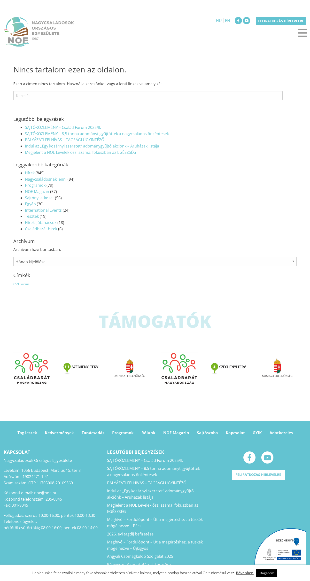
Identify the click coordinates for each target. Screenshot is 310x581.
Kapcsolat (235, 432)
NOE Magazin (37, 191)
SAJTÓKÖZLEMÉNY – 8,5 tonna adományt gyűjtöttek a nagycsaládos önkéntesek (97, 133)
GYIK (257, 432)
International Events (43, 210)
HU (219, 20)
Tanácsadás (93, 432)
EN (227, 20)
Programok (35, 185)
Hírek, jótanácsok (40, 222)
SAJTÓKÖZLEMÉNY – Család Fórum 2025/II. (63, 127)
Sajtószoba (207, 432)
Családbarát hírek (41, 229)
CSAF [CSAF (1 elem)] (16, 284)
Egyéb (30, 204)
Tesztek (32, 216)
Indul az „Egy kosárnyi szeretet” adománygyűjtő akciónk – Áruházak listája (92, 146)
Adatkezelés (281, 432)
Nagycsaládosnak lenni (46, 179)
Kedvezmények (59, 432)
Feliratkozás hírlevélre (281, 21)
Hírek (30, 173)
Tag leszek (27, 432)
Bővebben (245, 572)
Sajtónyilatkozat (39, 198)
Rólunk (148, 432)
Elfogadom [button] (266, 573)
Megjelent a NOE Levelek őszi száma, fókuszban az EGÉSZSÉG (80, 152)
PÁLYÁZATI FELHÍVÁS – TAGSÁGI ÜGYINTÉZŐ (64, 139)
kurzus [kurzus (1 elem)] (25, 284)
